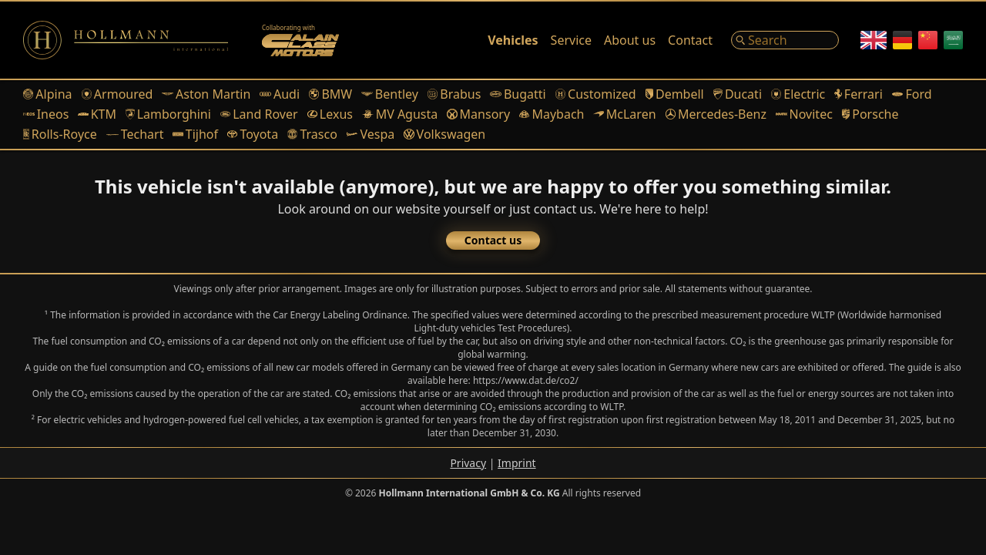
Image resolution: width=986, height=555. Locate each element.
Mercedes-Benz (716, 114)
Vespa (370, 134)
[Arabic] (953, 40)
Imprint (517, 463)
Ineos (46, 114)
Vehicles (513, 40)
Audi (280, 94)
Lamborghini (168, 114)
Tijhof (195, 134)
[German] (902, 40)
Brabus (454, 94)
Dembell (675, 94)
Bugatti (517, 94)
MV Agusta (400, 114)
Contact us (493, 240)
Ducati (737, 94)
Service (571, 40)
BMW (330, 94)
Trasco (312, 134)
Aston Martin (206, 94)
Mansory (478, 114)
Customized (595, 94)
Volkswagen (444, 134)
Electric (798, 94)
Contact (690, 40)
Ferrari (858, 94)
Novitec (804, 114)
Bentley (389, 94)
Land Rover (259, 114)
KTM (97, 114)
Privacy (468, 463)
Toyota (252, 134)
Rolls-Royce (60, 134)
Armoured (117, 94)
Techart (135, 134)
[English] (873, 40)
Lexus (330, 114)
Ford (912, 94)
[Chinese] (927, 40)
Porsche (870, 114)
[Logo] (125, 40)
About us (630, 40)
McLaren (624, 114)
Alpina (47, 94)
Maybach (551, 114)
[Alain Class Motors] (300, 40)
